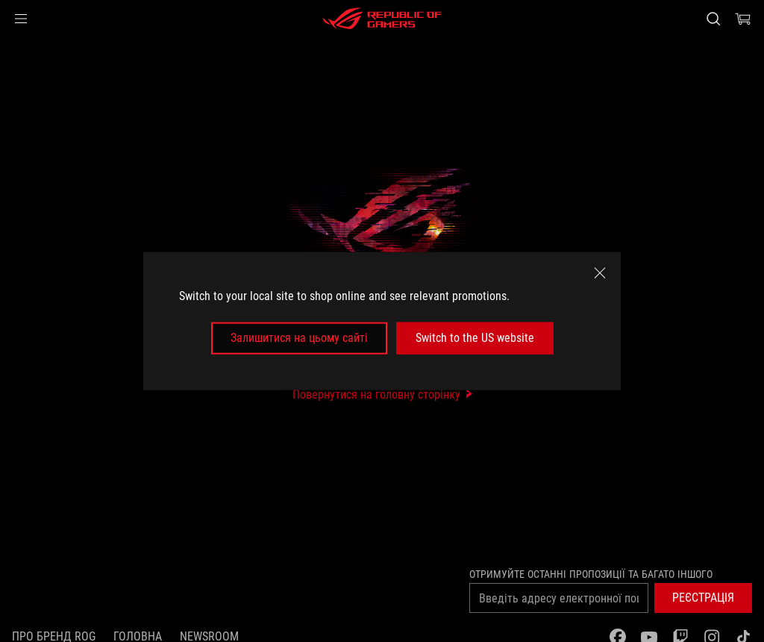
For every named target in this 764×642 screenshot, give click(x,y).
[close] (600, 273)
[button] (21, 19)
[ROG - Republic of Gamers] (382, 18)
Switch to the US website (475, 338)
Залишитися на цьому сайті (299, 338)
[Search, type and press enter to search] (713, 18)
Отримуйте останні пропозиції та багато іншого (591, 574)
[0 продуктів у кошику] (743, 18)
